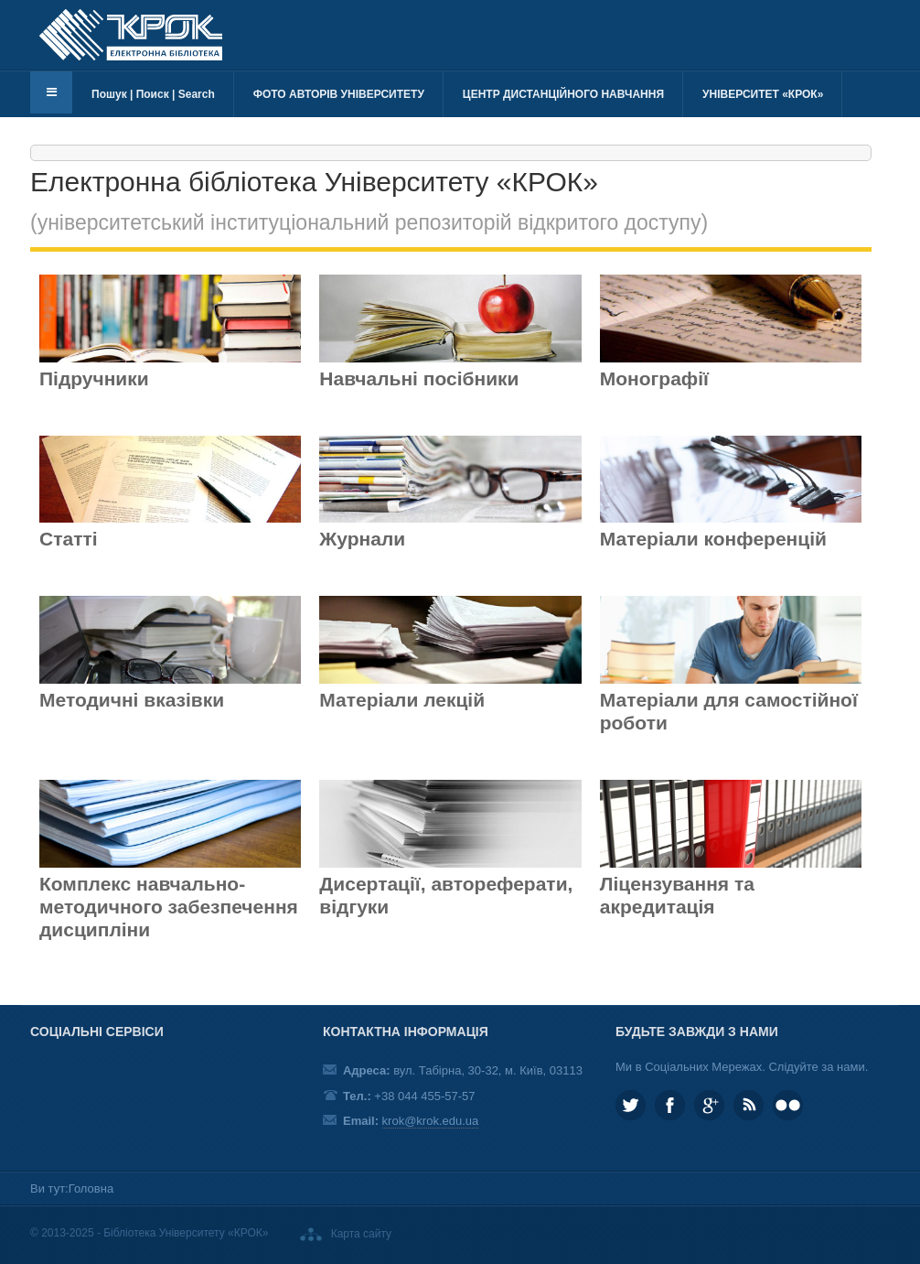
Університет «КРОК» (762, 94)
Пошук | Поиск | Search (153, 94)
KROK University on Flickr (788, 1105)
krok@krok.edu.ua (430, 1121)
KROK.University (670, 1105)
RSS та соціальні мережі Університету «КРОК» (748, 1105)
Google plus (709, 1105)
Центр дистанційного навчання (563, 94)
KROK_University (630, 1105)
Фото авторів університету (338, 94)
